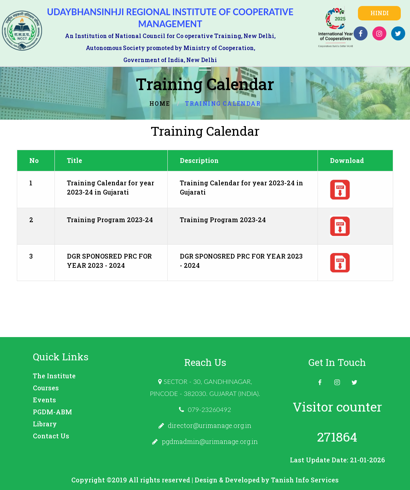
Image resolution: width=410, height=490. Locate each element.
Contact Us (51, 436)
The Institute (54, 376)
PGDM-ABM (52, 412)
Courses (46, 388)
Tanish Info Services (305, 480)
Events (44, 400)
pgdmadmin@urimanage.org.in (210, 441)
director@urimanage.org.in (209, 425)
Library (45, 424)
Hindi (379, 13)
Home (159, 103)
